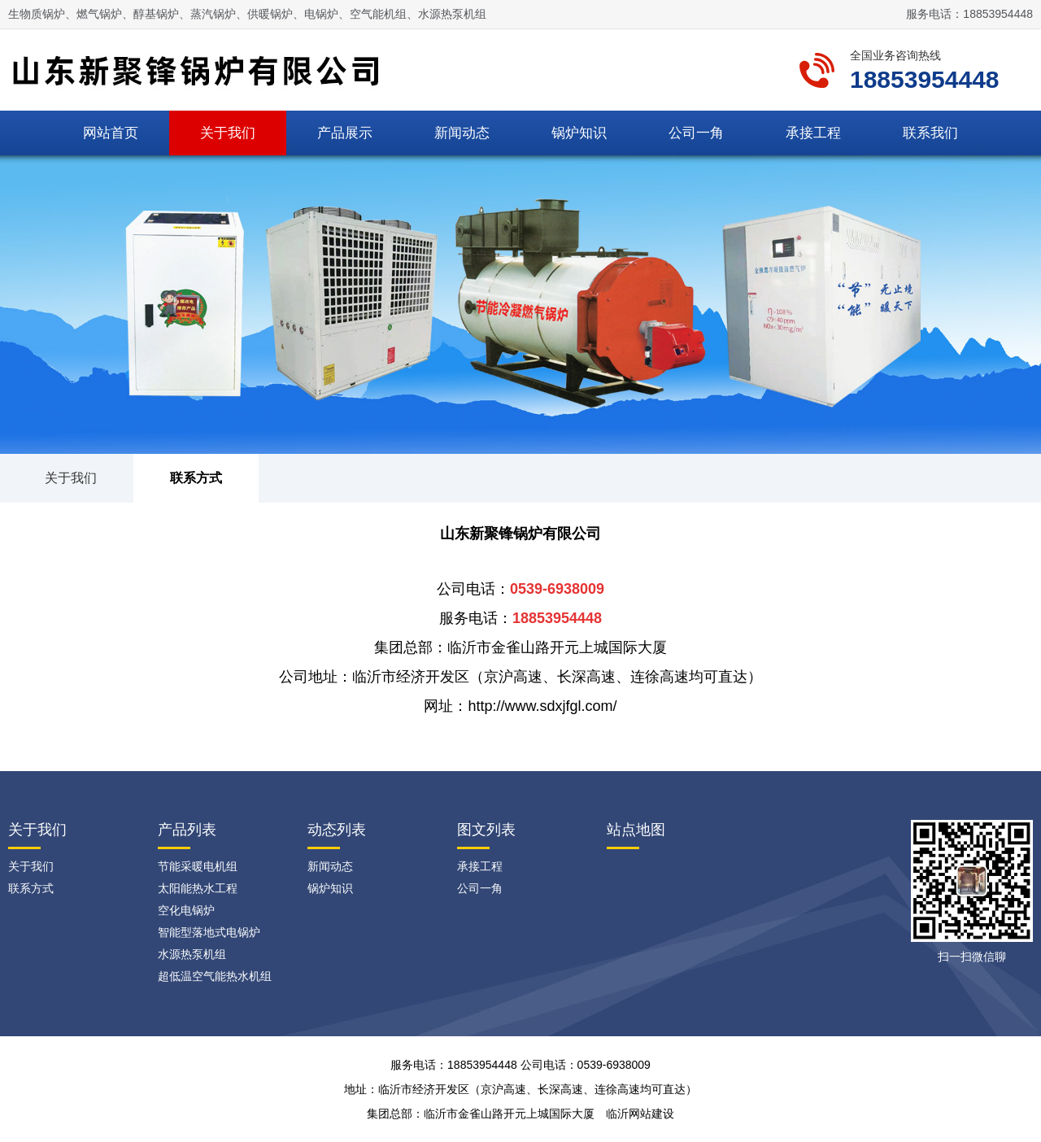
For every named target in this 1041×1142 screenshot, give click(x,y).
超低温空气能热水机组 (215, 976)
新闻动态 (462, 133)
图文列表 (486, 830)
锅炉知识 (579, 133)
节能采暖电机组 (197, 866)
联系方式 (196, 478)
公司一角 (696, 133)
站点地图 (636, 830)
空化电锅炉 (186, 910)
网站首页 (110, 133)
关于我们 (227, 133)
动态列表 (336, 830)
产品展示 (344, 133)
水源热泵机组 (192, 954)
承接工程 (813, 133)
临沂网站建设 (640, 1113)
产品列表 (187, 830)
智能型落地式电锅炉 (209, 932)
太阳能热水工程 (197, 888)
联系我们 (930, 133)
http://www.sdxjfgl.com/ (542, 706)
